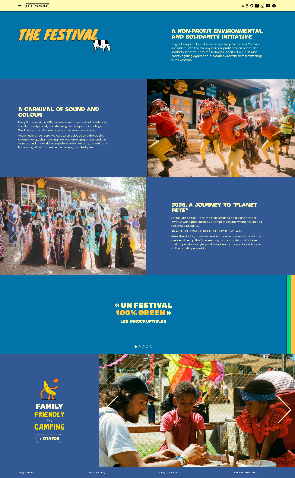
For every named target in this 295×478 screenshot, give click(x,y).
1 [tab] (136, 346)
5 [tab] (151, 346)
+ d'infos (49, 438)
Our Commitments (245, 472)
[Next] (284, 410)
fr (242, 6)
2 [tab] (139, 346)
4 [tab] (147, 346)
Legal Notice (26, 472)
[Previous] (110, 410)
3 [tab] (143, 346)
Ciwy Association (169, 472)
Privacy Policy (97, 472)
